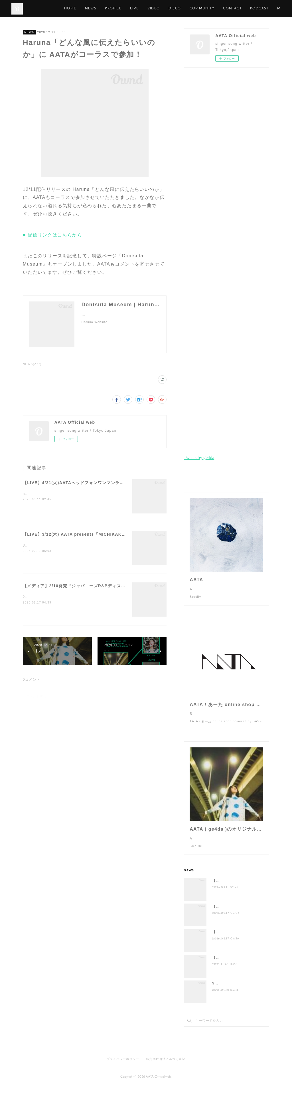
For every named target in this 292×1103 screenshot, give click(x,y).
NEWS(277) (32, 364)
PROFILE (155, 8)
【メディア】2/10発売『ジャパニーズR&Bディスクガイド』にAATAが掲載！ (100, 586)
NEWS (132, 8)
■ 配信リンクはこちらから (52, 235)
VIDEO (195, 8)
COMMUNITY (243, 8)
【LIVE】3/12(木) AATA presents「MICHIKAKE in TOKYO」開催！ (94, 534)
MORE (270, 8)
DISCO (216, 8)
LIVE (176, 8)
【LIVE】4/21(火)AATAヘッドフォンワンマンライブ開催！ (82, 482)
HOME (112, 8)
